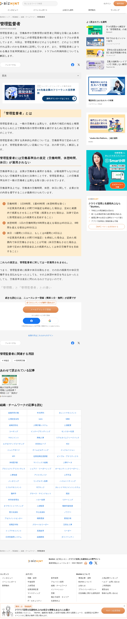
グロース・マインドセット (40, 493)
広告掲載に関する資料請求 (89, 593)
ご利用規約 (106, 586)
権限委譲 (40, 518)
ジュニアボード (13, 450)
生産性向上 (55, 601)
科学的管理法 (13, 500)
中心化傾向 (40, 512)
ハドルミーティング (68, 481)
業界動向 (92, 10)
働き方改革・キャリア (60, 597)
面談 (67, 493)
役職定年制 (13, 524)
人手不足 (67, 475)
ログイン (107, 3)
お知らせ (82, 586)
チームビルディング (41, 450)
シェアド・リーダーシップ (40, 469)
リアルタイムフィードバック (67, 438)
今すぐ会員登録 (113, 611)
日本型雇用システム (14, 537)
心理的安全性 (13, 419)
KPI (13, 456)
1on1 (41, 419)
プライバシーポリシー (87, 589)
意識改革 (40, 531)
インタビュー (12, 10)
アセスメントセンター (13, 518)
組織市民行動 (13, 413)
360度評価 (13, 462)
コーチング (13, 431)
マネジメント (13, 438)
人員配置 (67, 425)
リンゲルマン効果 (40, 481)
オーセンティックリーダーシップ (68, 469)
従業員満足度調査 (40, 456)
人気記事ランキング (110, 578)
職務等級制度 (67, 506)
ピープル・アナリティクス (67, 456)
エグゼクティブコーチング (13, 444)
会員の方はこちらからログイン (40, 335)
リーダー (67, 531)
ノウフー (67, 512)
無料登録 (120, 4)
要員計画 (67, 518)
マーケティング (34, 593)
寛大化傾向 (13, 512)
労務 (29, 597)
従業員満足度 (33, 589)
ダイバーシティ (67, 537)
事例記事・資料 (84, 578)
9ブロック (41, 487)
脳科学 (13, 493)
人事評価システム (40, 425)
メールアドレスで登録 (40, 309)
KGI (67, 444)
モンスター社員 (67, 431)
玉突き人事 (67, 524)
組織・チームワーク (59, 586)
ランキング (115, 10)
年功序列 (40, 413)
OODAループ (40, 444)
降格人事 (40, 438)
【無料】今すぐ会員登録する (106, 227)
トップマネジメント (14, 531)
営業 (53, 593)
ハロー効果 (40, 500)
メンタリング (13, 481)
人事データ (67, 462)
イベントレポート (40, 10)
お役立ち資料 (68, 10)
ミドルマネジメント (14, 487)
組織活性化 (13, 425)
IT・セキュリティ (35, 601)
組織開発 (40, 537)
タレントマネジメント (68, 413)
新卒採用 (54, 578)
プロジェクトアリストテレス (13, 469)
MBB (68, 419)
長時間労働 (20, 360)
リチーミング (67, 500)
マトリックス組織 (40, 462)
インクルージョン (68, 450)
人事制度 (13, 475)
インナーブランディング (40, 431)
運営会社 (105, 589)
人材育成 (31, 586)
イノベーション (57, 589)
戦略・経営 (32, 578)
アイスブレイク (40, 475)
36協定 (6, 360)
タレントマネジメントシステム (67, 487)
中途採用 (31, 582)
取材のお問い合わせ (110, 593)
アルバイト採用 (57, 582)
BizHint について (85, 582)
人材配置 (40, 506)
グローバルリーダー (41, 524)
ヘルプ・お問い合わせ (111, 582)
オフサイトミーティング (13, 506)
